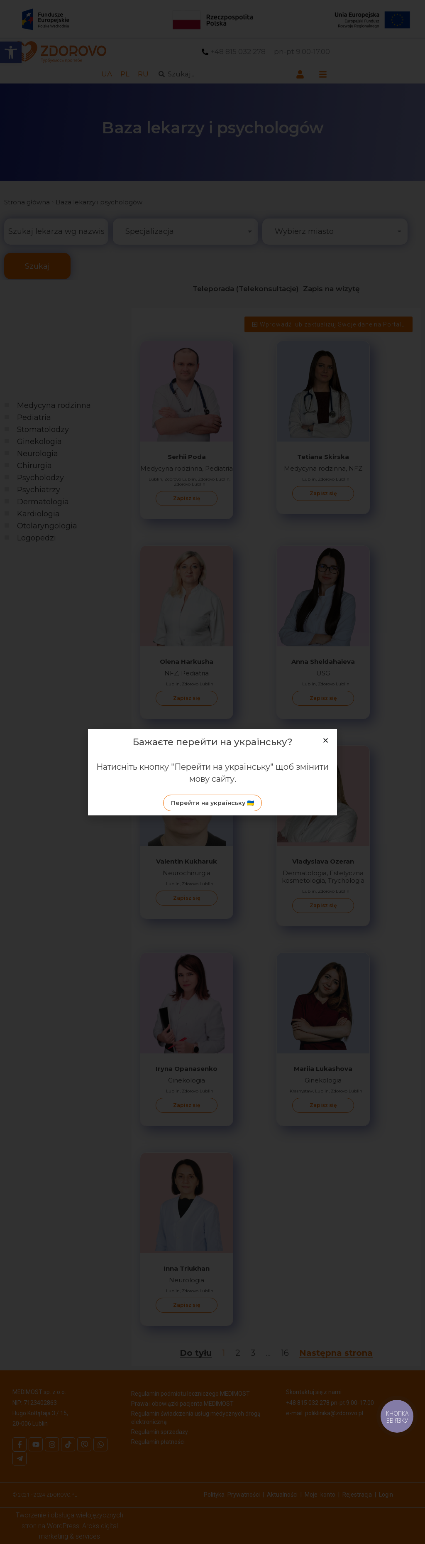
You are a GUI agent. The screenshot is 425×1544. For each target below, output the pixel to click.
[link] (212, 803)
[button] (325, 740)
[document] (212, 772)
